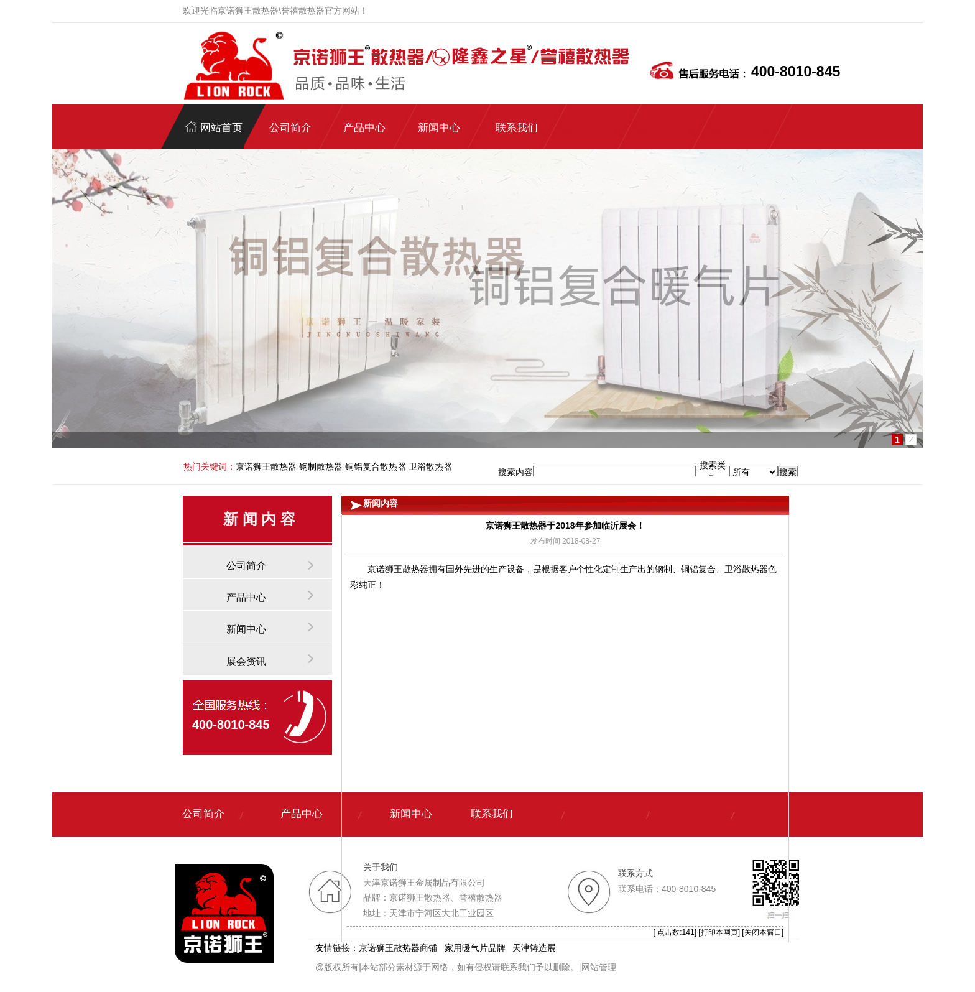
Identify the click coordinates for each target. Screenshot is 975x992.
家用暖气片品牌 (475, 948)
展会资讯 (246, 661)
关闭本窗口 (763, 932)
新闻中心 (246, 629)
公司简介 (246, 565)
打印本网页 (719, 932)
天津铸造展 (534, 948)
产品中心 (246, 597)
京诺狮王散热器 (397, 569)
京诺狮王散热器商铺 (398, 948)
